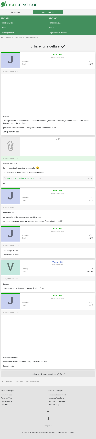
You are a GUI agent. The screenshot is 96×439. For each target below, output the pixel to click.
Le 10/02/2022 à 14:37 (10, 71)
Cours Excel (5, 18)
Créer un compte (47, 12)
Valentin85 (57, 262)
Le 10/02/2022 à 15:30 (10, 312)
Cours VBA (53, 18)
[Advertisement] (48, 93)
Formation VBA (6, 398)
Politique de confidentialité (58, 433)
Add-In (51, 28)
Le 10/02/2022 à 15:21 (10, 207)
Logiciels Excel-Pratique (58, 33)
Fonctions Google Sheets (57, 401)
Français (47, 426)
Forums (8, 38)
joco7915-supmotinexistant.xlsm (20, 178)
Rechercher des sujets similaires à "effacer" (48, 374)
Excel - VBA (18, 38)
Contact (71, 433)
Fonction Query (53, 404)
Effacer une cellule (31, 38)
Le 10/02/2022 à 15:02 (10, 158)
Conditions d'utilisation (40, 433)
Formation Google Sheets (57, 395)
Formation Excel (6, 395)
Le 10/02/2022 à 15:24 (10, 245)
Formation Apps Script (56, 398)
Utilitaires (4, 404)
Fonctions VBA (54, 23)
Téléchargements (7, 33)
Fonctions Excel (7, 23)
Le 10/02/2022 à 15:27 (10, 279)
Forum (3, 28)
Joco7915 (57, 54)
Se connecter (16, 12)
